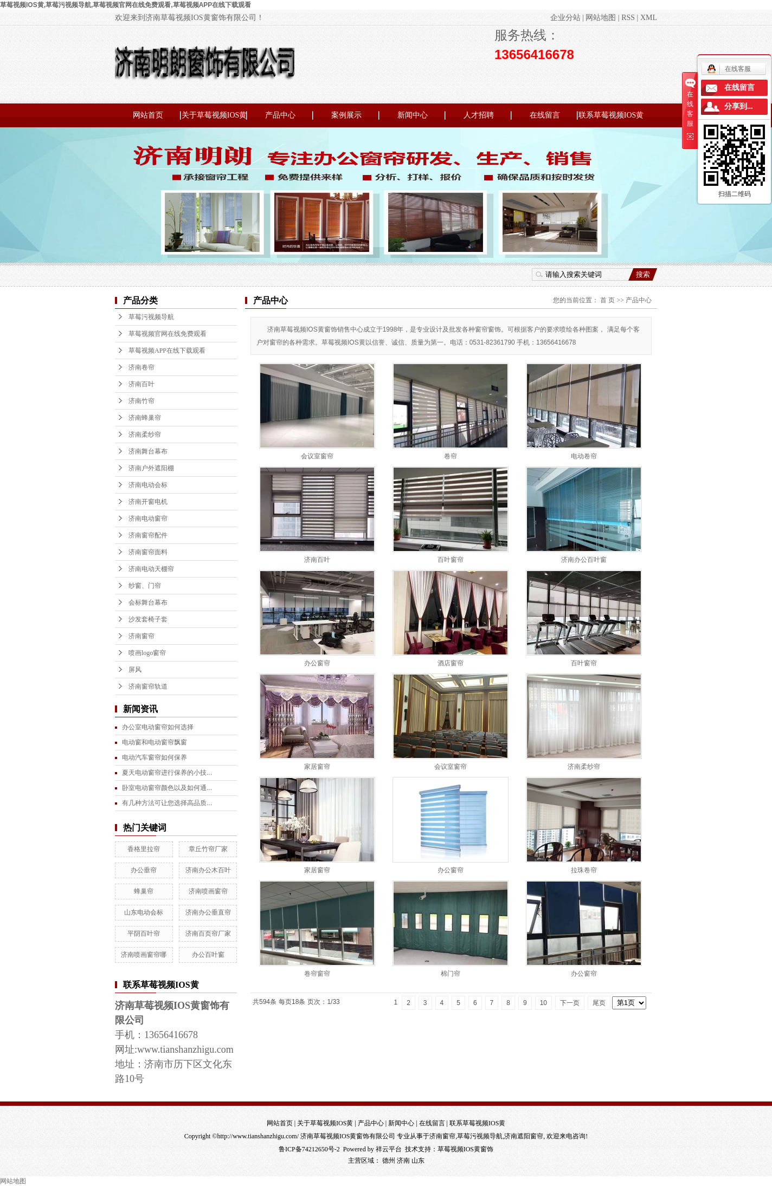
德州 (388, 1160)
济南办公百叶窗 (584, 559)
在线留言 (545, 115)
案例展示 (346, 115)
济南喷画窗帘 (208, 891)
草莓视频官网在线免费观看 (167, 334)
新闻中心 (412, 115)
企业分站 (565, 18)
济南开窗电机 (148, 501)
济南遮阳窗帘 (523, 1136)
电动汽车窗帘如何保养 (154, 757)
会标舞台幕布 (148, 602)
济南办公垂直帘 (208, 912)
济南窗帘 (141, 636)
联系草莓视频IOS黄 (611, 115)
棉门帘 (450, 973)
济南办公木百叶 (208, 870)
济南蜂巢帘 (144, 418)
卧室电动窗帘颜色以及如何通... (167, 788)
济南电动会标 (148, 485)
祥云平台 (389, 1149)
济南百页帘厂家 (208, 933)
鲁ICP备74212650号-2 (309, 1149)
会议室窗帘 (317, 456)
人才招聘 (479, 115)
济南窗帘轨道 (148, 686)
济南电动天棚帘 (151, 569)
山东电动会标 (143, 912)
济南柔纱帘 (144, 434)
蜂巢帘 (143, 891)
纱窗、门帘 (144, 585)
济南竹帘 (141, 401)
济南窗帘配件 (148, 535)
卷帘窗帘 (317, 973)
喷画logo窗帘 (147, 653)
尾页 (599, 1003)
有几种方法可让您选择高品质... (167, 803)
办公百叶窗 (208, 954)
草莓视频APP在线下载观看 (166, 350)
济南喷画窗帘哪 (143, 954)
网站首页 (148, 115)
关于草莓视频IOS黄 (214, 115)
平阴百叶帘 (143, 933)
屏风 (134, 669)
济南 (403, 1160)
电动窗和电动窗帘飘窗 (154, 742)
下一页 (570, 1003)
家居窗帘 (317, 766)
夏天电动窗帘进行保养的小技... (167, 772)
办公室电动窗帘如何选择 (158, 727)
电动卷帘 (584, 456)
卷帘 (450, 456)
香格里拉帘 (143, 849)
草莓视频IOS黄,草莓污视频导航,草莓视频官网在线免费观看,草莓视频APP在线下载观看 (125, 5)
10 (543, 1003)
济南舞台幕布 (148, 451)
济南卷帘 (141, 367)
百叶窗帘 (451, 559)
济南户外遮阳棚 (151, 468)
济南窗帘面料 (148, 552)
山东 (417, 1160)
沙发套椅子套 (148, 619)
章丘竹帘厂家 (208, 849)
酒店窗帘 (451, 663)
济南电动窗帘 (148, 518)
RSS (628, 18)
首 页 (607, 300)
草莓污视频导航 (151, 317)
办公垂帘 (144, 870)
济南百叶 (141, 384)
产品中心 (280, 115)
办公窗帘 (317, 663)
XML (648, 18)
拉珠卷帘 (584, 870)
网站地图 (601, 18)
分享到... (738, 106)
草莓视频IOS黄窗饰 (465, 1149)
